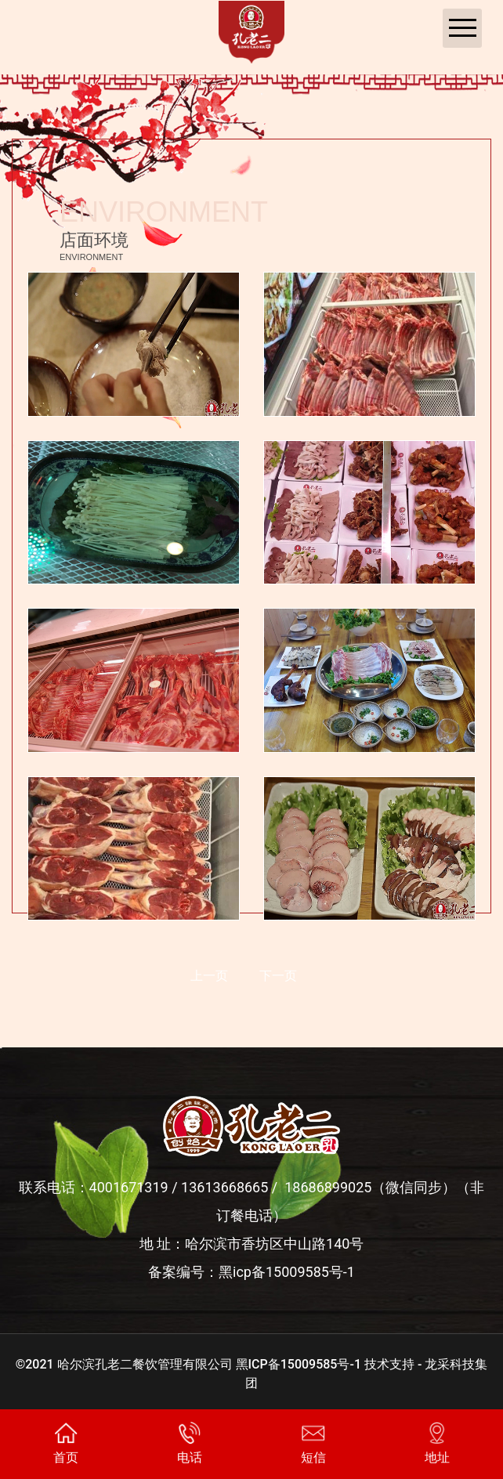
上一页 (209, 975)
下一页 (278, 975)
